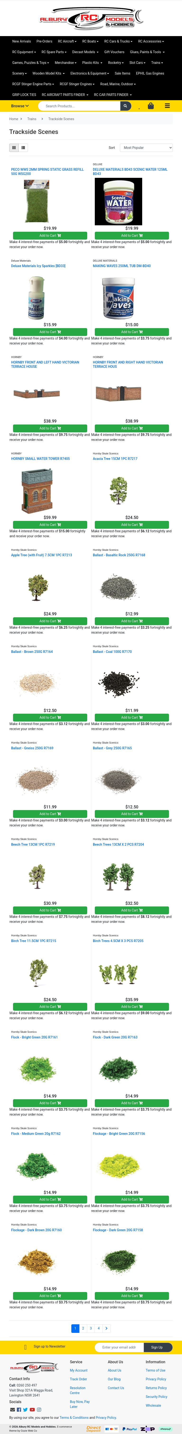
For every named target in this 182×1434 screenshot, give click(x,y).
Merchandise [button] (64, 63)
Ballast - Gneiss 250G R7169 (32, 748)
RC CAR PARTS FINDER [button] (111, 95)
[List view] (23, 148)
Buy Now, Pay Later (80, 1404)
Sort (112, 148)
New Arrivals (21, 41)
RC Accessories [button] (149, 41)
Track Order (78, 1379)
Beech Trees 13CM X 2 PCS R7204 (118, 844)
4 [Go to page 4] (99, 1328)
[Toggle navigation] (167, 106)
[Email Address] (119, 1347)
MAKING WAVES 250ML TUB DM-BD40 (122, 266)
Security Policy (156, 1397)
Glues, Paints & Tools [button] (146, 52)
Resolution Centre (78, 1390)
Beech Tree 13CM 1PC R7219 (33, 844)
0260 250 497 (23, 1385)
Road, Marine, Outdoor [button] (116, 84)
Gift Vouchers (114, 52)
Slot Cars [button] (136, 63)
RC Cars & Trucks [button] (117, 41)
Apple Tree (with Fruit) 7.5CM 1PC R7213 (41, 555)
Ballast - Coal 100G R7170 (112, 652)
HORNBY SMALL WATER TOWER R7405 (40, 459)
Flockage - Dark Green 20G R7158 (118, 1230)
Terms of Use (155, 1370)
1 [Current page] (75, 1328)
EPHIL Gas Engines (150, 73)
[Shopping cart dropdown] (151, 106)
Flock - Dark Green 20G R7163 (115, 1037)
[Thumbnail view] (14, 148)
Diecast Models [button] (84, 52)
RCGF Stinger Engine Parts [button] (31, 84)
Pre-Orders (44, 41)
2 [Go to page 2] (83, 1328)
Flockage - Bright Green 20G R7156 (119, 1134)
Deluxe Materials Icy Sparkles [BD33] (38, 266)
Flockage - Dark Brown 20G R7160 (36, 1230)
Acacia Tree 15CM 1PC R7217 (115, 459)
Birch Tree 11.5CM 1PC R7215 (33, 941)
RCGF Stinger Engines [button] (76, 84)
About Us (114, 1370)
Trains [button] (155, 63)
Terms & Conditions (74, 1418)
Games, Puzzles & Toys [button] (29, 63)
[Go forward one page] (106, 1328)
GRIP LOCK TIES (24, 95)
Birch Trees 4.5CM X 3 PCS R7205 (118, 941)
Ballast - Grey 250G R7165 (112, 748)
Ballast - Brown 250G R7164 (32, 652)
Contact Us (116, 1388)
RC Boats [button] (89, 41)
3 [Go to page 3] (91, 1328)
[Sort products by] (146, 148)
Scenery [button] (18, 73)
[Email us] (12, 1410)
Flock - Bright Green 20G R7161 (34, 1037)
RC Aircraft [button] (66, 41)
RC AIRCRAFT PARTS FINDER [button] (64, 95)
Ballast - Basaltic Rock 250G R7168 (119, 555)
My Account (78, 1370)
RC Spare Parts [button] (53, 52)
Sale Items (122, 73)
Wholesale (153, 1405)
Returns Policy (156, 1388)
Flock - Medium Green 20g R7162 (36, 1134)
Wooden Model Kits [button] (47, 73)
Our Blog (114, 1379)
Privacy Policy (156, 1379)
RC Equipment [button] (22, 52)
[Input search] (79, 106)
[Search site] (126, 106)
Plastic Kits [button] (91, 63)
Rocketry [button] (114, 63)
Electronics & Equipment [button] (88, 73)
